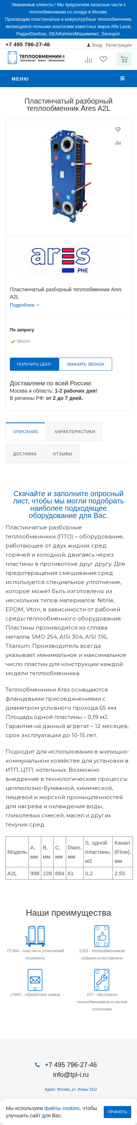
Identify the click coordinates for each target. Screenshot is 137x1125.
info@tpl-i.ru (70, 1074)
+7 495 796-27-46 (27, 44)
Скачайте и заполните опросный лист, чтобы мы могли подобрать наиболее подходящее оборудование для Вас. (68, 504)
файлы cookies (62, 1108)
